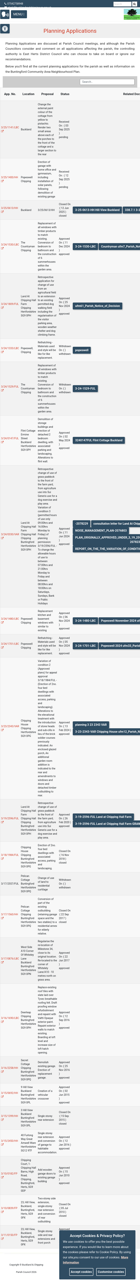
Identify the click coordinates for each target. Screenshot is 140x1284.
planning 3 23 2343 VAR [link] (91, 724)
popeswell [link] (81, 350)
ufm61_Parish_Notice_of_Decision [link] (97, 306)
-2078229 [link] (81, 523)
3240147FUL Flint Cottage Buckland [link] (98, 440)
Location (28, 94)
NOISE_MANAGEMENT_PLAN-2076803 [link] (101, 530)
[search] (134, 4)
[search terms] (122, 4)
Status (65, 94)
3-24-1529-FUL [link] (85, 388)
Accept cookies (81, 1272)
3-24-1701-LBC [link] (85, 645)
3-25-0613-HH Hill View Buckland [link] (97, 210)
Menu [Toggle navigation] (19, 14)
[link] (134, 4)
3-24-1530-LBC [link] (85, 246)
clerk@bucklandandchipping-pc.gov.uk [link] (27, 7)
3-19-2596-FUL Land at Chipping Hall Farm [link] (103, 817)
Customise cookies (111, 1272)
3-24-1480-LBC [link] (85, 620)
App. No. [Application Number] (10, 94)
